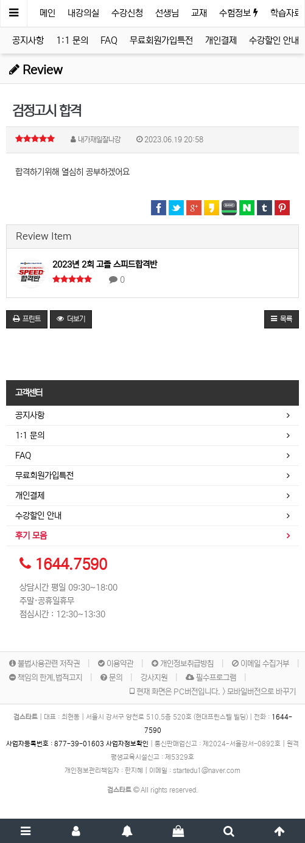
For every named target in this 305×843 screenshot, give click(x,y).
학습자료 (286, 13)
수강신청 (127, 13)
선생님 (167, 13)
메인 (47, 13)
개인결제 (221, 40)
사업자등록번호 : (56, 744)
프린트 (27, 319)
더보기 (71, 319)
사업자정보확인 (127, 744)
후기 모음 (31, 536)
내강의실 (83, 13)
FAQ (108, 40)
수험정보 (238, 13)
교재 (199, 13)
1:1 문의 (72, 40)
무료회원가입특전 (161, 40)
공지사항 (28, 40)
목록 (281, 319)
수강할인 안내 (274, 40)
